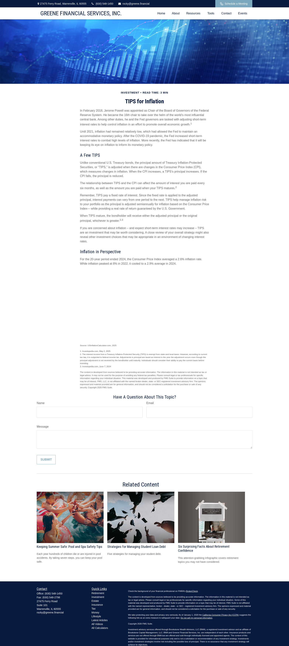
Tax (94, 608)
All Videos (97, 624)
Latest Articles (100, 620)
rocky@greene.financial (134, 3)
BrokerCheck (192, 591)
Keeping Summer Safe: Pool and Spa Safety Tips (69, 547)
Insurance (97, 604)
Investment (98, 597)
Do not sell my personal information (196, 618)
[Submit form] (46, 459)
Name (41, 403)
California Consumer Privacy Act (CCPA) (220, 615)
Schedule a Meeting (234, 3)
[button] (161, 13)
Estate (95, 600)
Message (43, 426)
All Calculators (100, 627)
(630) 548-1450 (102, 3)
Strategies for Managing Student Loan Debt (136, 547)
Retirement (98, 593)
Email (150, 403)
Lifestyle (96, 616)
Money (95, 612)
